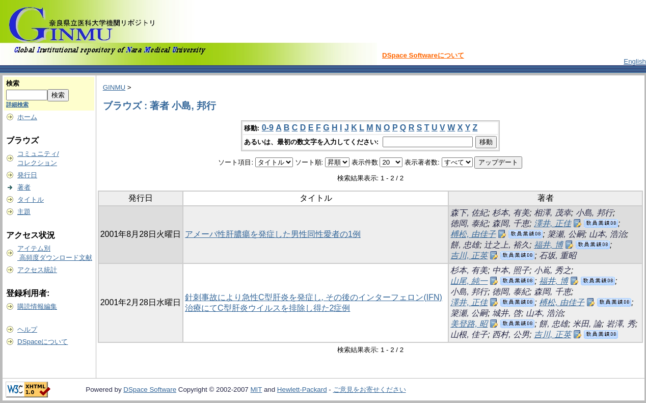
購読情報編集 (37, 306)
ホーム (27, 117)
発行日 (27, 175)
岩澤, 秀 (620, 323)
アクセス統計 (37, 270)
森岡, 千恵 (510, 223)
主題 (24, 212)
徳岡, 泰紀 (469, 223)
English (635, 61)
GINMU (114, 87)
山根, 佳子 (469, 334)
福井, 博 (548, 244)
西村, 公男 (510, 334)
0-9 (268, 127)
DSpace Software (149, 389)
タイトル (30, 199)
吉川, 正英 (469, 255)
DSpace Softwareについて (423, 55)
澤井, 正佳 (552, 223)
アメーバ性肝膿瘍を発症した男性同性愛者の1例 (273, 234)
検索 (12, 83)
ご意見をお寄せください (369, 389)
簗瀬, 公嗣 (565, 234)
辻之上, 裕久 (506, 244)
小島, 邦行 (594, 212)
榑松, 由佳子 (473, 234)
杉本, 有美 (510, 212)
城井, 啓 (506, 313)
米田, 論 (587, 323)
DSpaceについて (42, 341)
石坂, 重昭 (557, 255)
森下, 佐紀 (469, 212)
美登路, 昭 (469, 323)
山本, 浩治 (607, 234)
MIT (256, 389)
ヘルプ (27, 329)
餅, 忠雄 (464, 244)
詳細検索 (17, 104)
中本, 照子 (510, 270)
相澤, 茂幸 (552, 212)
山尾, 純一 (469, 281)
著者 (24, 187)
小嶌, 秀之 (552, 270)
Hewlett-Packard (302, 389)
